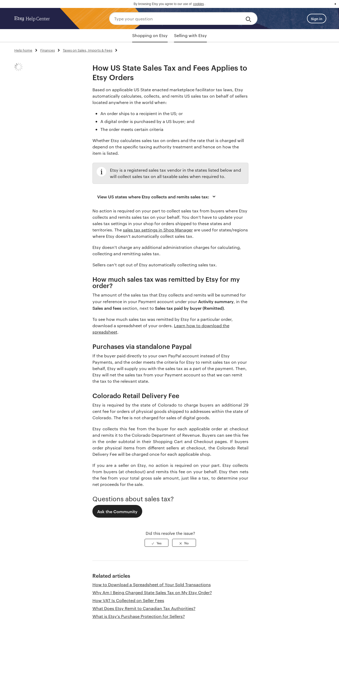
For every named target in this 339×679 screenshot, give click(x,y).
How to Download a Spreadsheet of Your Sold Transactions (151, 584)
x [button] (335, 4)
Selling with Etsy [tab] (190, 35)
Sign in (316, 18)
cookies (198, 4)
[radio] (156, 543)
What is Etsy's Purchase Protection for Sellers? (138, 616)
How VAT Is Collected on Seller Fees (128, 600)
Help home (23, 50)
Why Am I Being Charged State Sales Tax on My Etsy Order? (152, 592)
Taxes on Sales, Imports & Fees (87, 50)
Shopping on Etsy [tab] (150, 35)
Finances (47, 50)
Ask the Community (117, 511)
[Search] (249, 18)
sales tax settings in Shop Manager (158, 230)
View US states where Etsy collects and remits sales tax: (157, 196)
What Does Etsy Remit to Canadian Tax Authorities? (143, 608)
